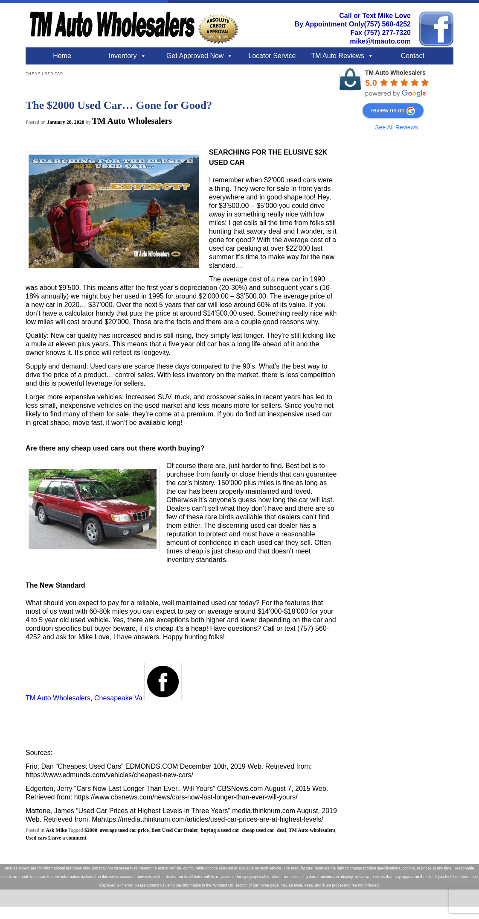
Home (62, 55)
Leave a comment (67, 838)
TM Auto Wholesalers (132, 121)
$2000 (90, 830)
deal (281, 830)
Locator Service (272, 55)
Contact (412, 55)
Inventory (123, 55)
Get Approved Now (195, 55)
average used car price (124, 830)
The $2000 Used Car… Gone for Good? (119, 105)
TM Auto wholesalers (312, 830)
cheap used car (258, 830)
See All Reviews (396, 127)
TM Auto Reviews (337, 55)
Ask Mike (56, 830)
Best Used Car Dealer (174, 830)
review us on (393, 111)
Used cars (36, 838)
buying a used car (220, 830)
